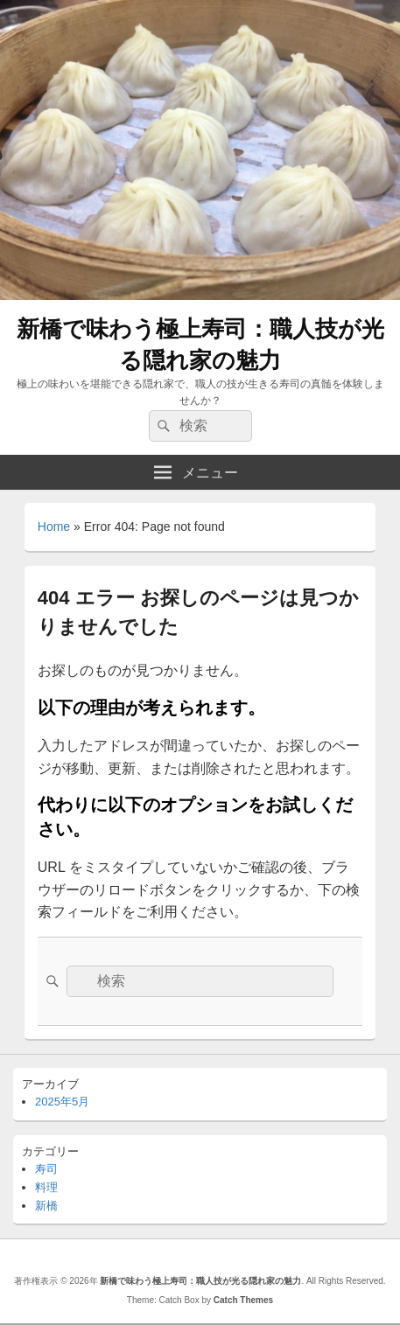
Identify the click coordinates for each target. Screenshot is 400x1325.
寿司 (46, 1168)
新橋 (46, 1205)
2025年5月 (62, 1101)
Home (54, 526)
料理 (46, 1187)
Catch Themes (243, 1300)
